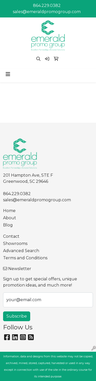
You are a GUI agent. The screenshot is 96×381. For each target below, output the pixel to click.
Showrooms (15, 243)
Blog (8, 225)
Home (9, 210)
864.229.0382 (47, 5)
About (9, 217)
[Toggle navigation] (8, 74)
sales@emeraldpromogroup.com (47, 11)
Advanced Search (21, 250)
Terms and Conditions (25, 257)
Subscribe (16, 316)
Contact (11, 236)
